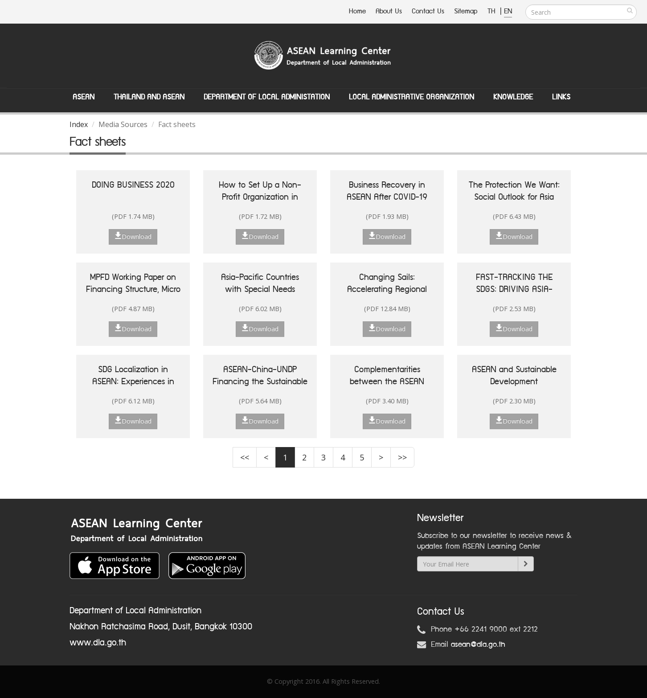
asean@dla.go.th (478, 644)
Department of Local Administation (267, 97)
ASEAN (83, 97)
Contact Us (428, 11)
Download (133, 236)
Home (357, 11)
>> (402, 457)
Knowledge (513, 97)
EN (508, 11)
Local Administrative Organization (411, 97)
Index (79, 124)
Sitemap (466, 11)
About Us (389, 11)
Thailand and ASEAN (149, 97)
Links (561, 97)
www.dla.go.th (98, 642)
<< (244, 457)
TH (492, 11)
